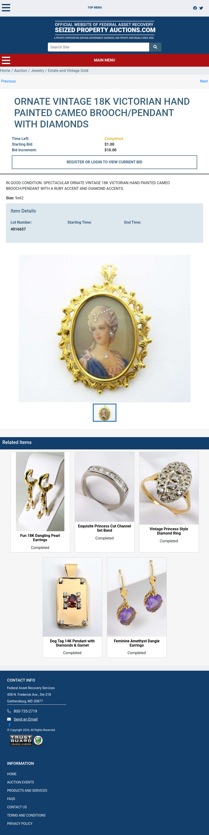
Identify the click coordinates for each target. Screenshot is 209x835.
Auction (20, 70)
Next (204, 81)
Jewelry (37, 70)
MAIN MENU (58, 60)
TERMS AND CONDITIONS (26, 815)
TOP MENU (52, 7)
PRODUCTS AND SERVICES (27, 790)
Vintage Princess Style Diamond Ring (169, 531)
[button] (104, 413)
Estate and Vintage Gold (68, 70)
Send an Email (26, 719)
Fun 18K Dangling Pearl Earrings (40, 538)
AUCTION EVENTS (20, 782)
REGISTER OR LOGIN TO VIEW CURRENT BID (104, 162)
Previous (8, 81)
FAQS (11, 799)
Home (5, 70)
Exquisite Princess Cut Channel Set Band (104, 528)
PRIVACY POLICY (19, 824)
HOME (12, 774)
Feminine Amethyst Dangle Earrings (137, 643)
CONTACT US (17, 807)
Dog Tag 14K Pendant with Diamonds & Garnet (72, 643)
